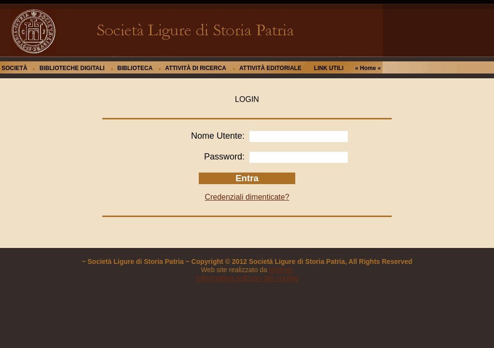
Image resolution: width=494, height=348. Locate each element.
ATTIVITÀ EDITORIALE (270, 68)
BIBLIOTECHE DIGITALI (72, 68)
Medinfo (281, 270)
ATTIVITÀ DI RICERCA (195, 68)
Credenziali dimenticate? (247, 197)
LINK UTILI (328, 68)
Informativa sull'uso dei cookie (247, 278)
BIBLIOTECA (134, 68)
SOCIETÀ (14, 68)
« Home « (368, 68)
